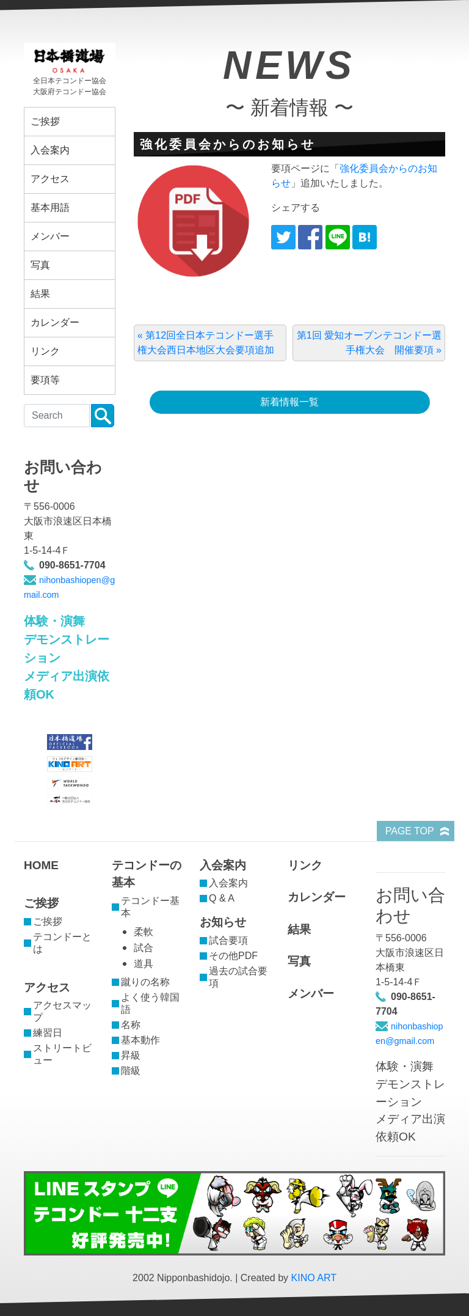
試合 (143, 948)
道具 (143, 963)
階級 (130, 1070)
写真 (40, 265)
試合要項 (228, 940)
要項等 (45, 380)
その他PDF (233, 955)
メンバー (50, 236)
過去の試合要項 (238, 977)
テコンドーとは (62, 943)
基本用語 (50, 207)
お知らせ (223, 922)
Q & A (221, 898)
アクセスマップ (62, 1011)
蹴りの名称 (145, 982)
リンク (45, 351)
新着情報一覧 (289, 402)
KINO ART (313, 1278)
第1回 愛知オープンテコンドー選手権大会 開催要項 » (369, 342)
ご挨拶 (45, 121)
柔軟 (143, 932)
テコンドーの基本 (146, 874)
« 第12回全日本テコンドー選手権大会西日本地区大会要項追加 (205, 342)
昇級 (130, 1055)
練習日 (47, 1032)
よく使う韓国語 (150, 1003)
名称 (130, 1025)
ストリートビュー (62, 1054)
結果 (40, 294)
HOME (41, 865)
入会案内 (50, 150)
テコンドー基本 (150, 906)
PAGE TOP (409, 831)
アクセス (50, 179)
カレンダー (55, 322)
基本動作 (140, 1040)
